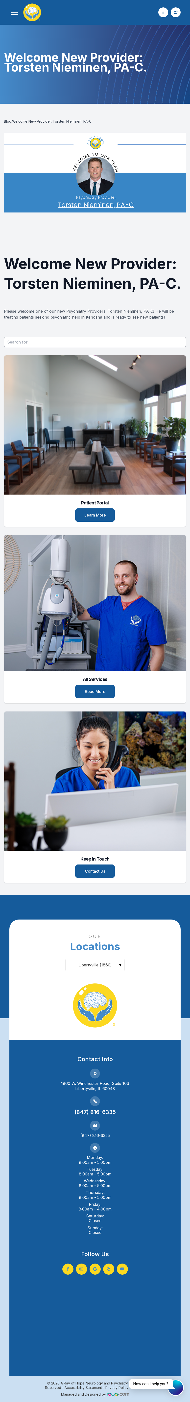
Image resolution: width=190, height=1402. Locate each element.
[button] (14, 12)
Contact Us (95, 871)
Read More (95, 691)
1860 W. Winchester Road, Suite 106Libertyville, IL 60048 (95, 1086)
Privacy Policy (116, 1387)
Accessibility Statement (83, 1387)
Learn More (95, 515)
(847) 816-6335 (95, 1112)
